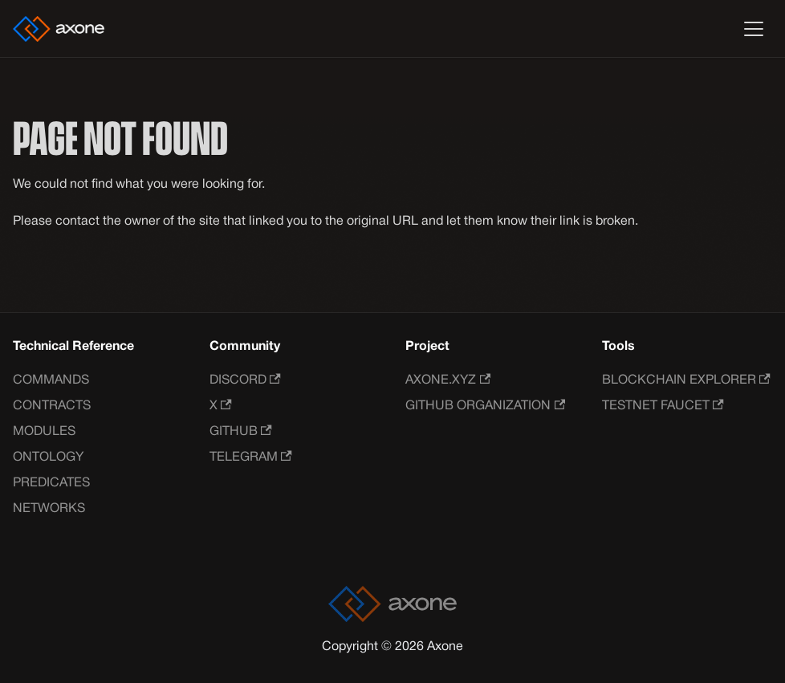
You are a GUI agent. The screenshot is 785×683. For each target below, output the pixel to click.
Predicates (51, 483)
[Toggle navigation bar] (754, 29)
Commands (51, 380)
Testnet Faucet (663, 406)
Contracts (52, 406)
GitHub (240, 431)
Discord (245, 380)
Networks (49, 508)
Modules (44, 431)
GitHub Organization (485, 406)
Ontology (48, 457)
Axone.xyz (447, 380)
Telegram (250, 457)
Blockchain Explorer (686, 380)
